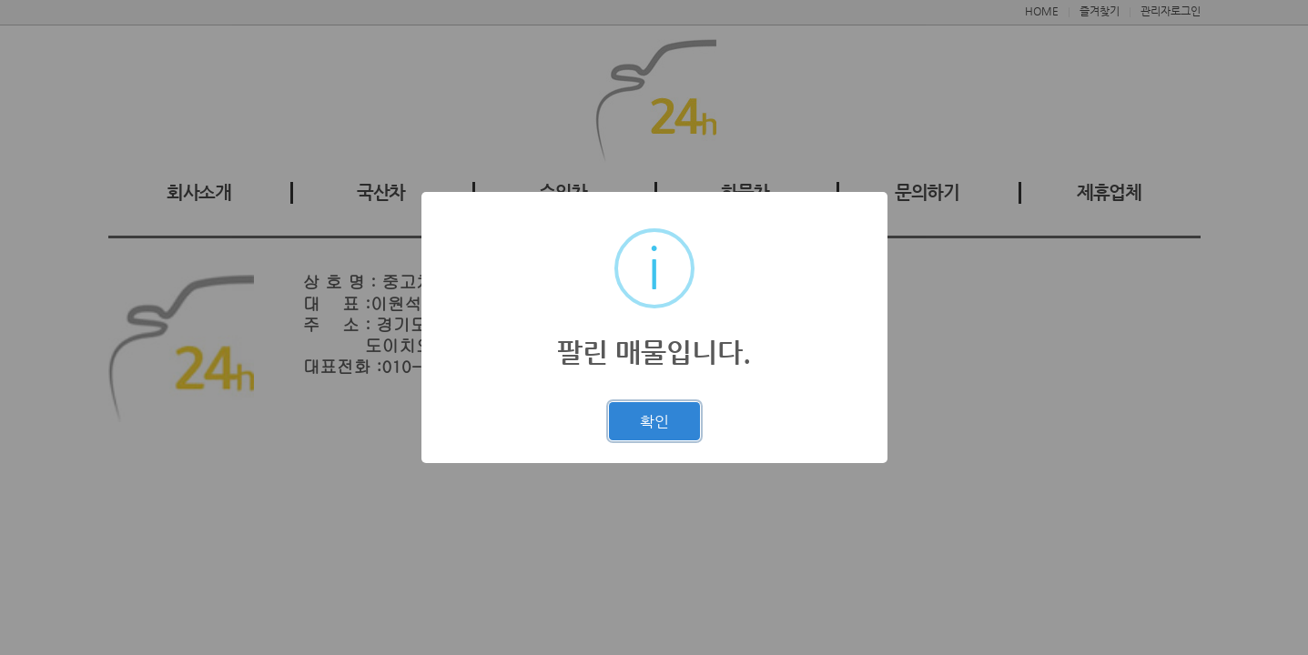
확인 (654, 421)
